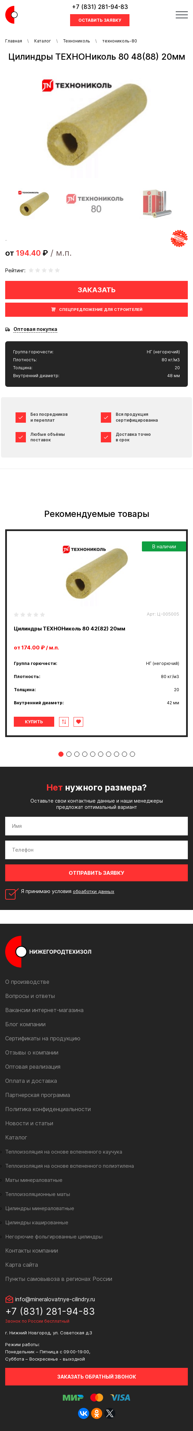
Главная (13, 40)
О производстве (27, 981)
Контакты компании (31, 1250)
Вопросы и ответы (30, 995)
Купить (34, 721)
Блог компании (25, 1024)
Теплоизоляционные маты (37, 1194)
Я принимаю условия (67, 891)
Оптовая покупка (35, 329)
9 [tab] (124, 754)
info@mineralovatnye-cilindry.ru (55, 1299)
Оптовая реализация (32, 1066)
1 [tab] (61, 754)
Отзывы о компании (31, 1052)
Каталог (42, 40)
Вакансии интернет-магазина (44, 1010)
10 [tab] (132, 754)
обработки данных (93, 891)
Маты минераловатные (33, 1180)
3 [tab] (76, 754)
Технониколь (76, 40)
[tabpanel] (96, 633)
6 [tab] (100, 754)
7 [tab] (108, 754)
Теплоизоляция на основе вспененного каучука (63, 1151)
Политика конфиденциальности (48, 1109)
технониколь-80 (119, 40)
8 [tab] (116, 754)
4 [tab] (84, 754)
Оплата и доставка (31, 1080)
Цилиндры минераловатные (39, 1208)
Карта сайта (21, 1264)
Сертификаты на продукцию (42, 1038)
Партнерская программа (37, 1094)
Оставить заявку (99, 20)
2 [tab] (68, 754)
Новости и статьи (29, 1123)
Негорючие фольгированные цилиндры (54, 1236)
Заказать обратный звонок (96, 1377)
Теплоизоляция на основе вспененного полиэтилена (69, 1166)
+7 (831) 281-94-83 (100, 6)
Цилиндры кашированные (36, 1222)
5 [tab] (92, 754)
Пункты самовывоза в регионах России (58, 1278)
